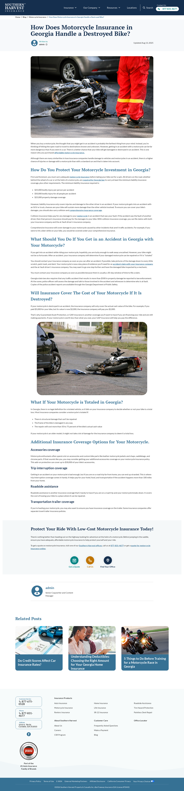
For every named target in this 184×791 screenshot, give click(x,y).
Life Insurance (100, 708)
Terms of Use (49, 781)
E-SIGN (59, 781)
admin (42, 44)
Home (17, 17)
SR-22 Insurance (101, 712)
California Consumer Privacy (119, 781)
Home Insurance (101, 703)
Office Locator (140, 720)
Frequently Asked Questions (106, 725)
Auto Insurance (60, 703)
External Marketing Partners (76, 781)
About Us (58, 725)
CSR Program (60, 735)
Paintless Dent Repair (143, 712)
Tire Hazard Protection (143, 708)
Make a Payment (101, 730)
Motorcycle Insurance (37, 17)
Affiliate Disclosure (97, 781)
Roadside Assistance (142, 703)
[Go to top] (1, 687)
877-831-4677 (167, 9)
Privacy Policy (35, 781)
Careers (57, 730)
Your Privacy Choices (143, 781)
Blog (24, 17)
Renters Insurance (62, 712)
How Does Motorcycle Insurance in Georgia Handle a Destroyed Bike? (76, 17)
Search (148, 7)
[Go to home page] (15, 7)
